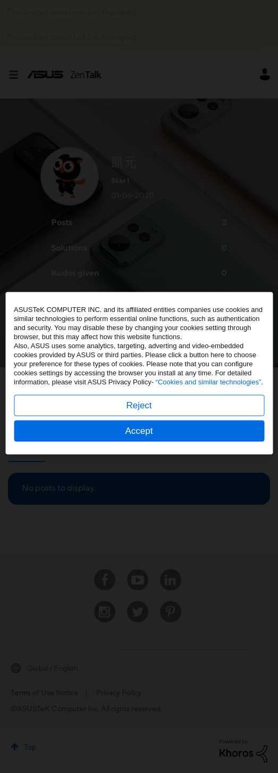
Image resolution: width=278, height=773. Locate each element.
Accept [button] (139, 444)
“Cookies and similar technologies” (209, 395)
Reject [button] (138, 419)
